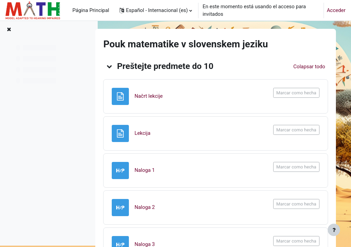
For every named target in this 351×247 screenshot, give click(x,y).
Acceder (336, 10)
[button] (155, 10)
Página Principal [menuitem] (90, 10)
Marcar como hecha (295, 92)
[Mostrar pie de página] (334, 230)
